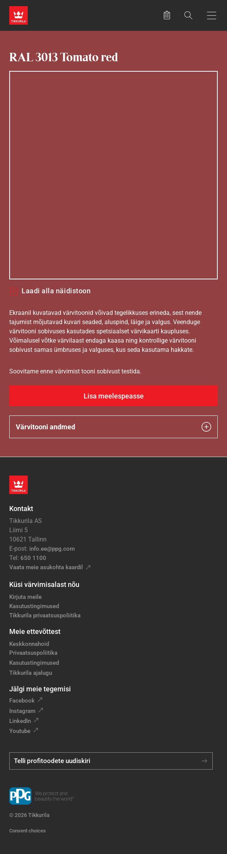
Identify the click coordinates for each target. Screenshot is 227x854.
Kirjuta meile (25, 596)
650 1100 (33, 558)
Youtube (19, 731)
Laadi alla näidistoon (50, 291)
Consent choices (27, 831)
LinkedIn (20, 721)
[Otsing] (188, 15)
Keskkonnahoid (29, 643)
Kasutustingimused (34, 606)
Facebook (22, 700)
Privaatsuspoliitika (33, 652)
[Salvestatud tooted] (167, 15)
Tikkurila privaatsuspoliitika (45, 615)
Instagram (22, 711)
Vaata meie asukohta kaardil (46, 567)
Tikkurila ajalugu (30, 672)
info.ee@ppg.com (52, 548)
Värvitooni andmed (113, 427)
